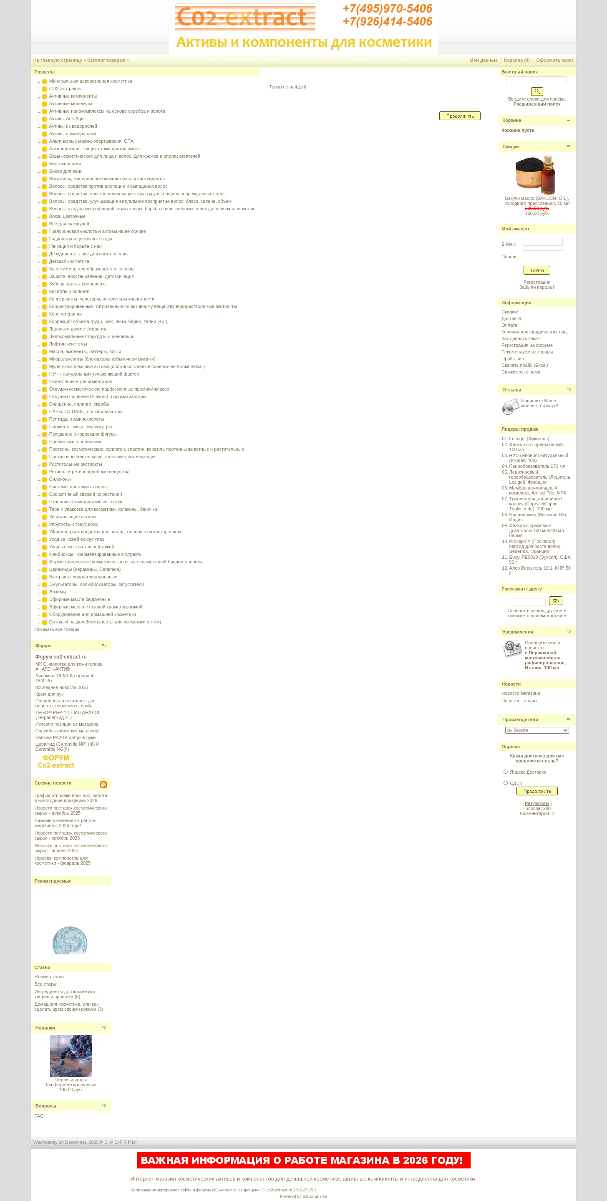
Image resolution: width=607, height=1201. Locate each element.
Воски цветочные (67, 216)
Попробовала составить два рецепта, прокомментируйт (65, 703)
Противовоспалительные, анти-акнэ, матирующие (102, 456)
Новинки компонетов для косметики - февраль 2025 (63, 860)
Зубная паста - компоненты (78, 283)
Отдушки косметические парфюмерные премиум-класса (109, 388)
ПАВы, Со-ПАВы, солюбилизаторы (86, 411)
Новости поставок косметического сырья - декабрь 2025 (71, 810)
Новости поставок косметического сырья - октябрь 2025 (71, 835)
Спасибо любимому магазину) (67, 730)
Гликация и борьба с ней (75, 246)
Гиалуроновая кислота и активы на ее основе (97, 231)
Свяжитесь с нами (520, 371)
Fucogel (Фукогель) (529, 438)
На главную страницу (57, 60)
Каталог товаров (106, 60)
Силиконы (60, 479)
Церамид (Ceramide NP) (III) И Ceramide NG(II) (67, 747)
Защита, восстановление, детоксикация (91, 276)
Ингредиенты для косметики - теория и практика (66, 994)
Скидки (510, 146)
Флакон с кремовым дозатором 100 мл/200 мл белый (536, 530)
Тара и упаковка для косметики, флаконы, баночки (103, 509)
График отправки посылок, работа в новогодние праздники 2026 (71, 798)
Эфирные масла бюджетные (79, 599)
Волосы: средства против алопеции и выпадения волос (108, 186)
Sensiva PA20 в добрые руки (65, 737)
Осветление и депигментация (80, 381)
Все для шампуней (69, 223)
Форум (43, 645)
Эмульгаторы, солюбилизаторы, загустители (96, 584)
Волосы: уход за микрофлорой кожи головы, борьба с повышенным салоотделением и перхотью (152, 208)
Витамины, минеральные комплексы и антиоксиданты (107, 178)
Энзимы (57, 591)
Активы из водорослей (73, 126)
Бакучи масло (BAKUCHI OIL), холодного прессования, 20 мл (536, 201)
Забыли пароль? (537, 287)
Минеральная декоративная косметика (90, 80)
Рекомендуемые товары (527, 351)
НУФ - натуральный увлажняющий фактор (94, 373)
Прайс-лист (513, 358)
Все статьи (46, 984)
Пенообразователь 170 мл (537, 466)
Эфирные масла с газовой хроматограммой (95, 606)
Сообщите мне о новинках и (545, 655)
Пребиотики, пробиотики (75, 441)
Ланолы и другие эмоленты (78, 328)
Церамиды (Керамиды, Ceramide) (85, 569)
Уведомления (517, 631)
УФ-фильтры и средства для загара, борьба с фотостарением (115, 531)
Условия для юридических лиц (534, 331)
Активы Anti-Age (66, 118)
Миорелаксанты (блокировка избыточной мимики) (102, 358)
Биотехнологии (65, 163)
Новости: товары (519, 700)
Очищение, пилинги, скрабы (79, 403)
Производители (520, 719)
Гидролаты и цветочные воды (80, 238)
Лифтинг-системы (68, 343)
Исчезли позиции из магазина (66, 724)
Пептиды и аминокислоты (76, 418)
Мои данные (483, 60)
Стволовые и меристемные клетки (86, 501)
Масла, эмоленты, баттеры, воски (85, 351)
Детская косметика (69, 261)
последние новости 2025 (61, 687)
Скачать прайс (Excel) (524, 365)
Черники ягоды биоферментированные (71, 1082)
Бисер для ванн (66, 171)
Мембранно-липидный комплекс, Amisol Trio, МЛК (538, 490)
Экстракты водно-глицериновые (83, 576)
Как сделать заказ (520, 338)
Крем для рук (49, 693)
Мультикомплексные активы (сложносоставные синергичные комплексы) (127, 366)
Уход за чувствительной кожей (81, 546)
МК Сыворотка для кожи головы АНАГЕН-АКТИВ (69, 666)
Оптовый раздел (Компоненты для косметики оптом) (105, 621)
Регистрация (537, 282)
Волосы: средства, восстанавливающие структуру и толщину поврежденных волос (137, 193)
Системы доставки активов (78, 486)
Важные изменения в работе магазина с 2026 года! (65, 823)
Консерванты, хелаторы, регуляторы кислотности (102, 298)
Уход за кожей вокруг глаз (76, 539)
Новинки (45, 1027)
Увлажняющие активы (72, 516)
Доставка (511, 318)
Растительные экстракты (75, 464)
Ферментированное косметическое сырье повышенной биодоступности (125, 561)
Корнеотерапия (65, 313)
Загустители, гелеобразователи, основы (91, 268)
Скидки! (509, 311)
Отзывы (511, 389)
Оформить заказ (555, 60)
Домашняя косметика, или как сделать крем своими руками (66, 1007)
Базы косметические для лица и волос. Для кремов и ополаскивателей (124, 156)
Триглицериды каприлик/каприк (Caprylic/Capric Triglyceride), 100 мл (535, 503)
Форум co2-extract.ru (61, 657)
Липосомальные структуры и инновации (92, 336)
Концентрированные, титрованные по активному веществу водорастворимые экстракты (143, 306)
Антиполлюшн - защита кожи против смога (94, 148)
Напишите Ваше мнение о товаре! (539, 403)
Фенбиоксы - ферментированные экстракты (96, 554)
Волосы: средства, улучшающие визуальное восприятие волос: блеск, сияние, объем (140, 201)
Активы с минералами (72, 133)
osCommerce (315, 1195)
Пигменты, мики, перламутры (80, 426)
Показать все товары (57, 629)
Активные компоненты (73, 95)
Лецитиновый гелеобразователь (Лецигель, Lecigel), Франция (540, 476)
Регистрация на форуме (527, 345)
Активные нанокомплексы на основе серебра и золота (107, 111)
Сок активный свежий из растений (85, 494)
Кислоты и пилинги (69, 291)
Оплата (509, 325)
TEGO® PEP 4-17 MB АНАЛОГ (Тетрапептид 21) (68, 715)
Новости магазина (520, 693)
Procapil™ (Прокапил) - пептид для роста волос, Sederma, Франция (535, 546)
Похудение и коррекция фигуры (83, 433)
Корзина (511, 120)
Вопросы (45, 1105)
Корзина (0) (517, 60)
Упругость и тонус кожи (73, 524)
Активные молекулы (70, 103)
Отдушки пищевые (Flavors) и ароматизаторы (97, 396)
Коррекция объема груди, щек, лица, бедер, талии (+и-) (108, 321)
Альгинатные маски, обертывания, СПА (91, 141)
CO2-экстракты (65, 88)
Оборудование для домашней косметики (92, 614)
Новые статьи (49, 976)
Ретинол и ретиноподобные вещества (89, 471)
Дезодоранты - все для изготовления (88, 253)
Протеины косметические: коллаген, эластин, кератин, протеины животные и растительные (146, 449)
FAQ (39, 1115)
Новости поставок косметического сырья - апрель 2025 (71, 848)
